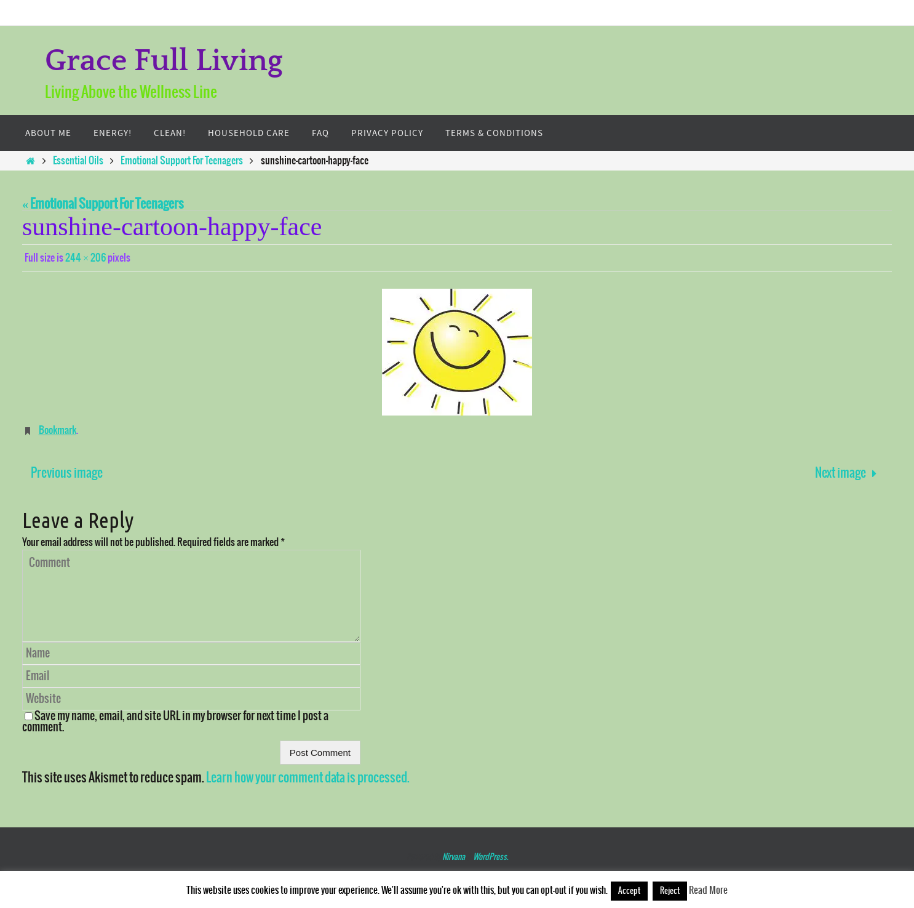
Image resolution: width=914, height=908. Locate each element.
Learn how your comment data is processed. (308, 778)
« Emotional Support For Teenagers (103, 204)
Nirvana (453, 857)
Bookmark (57, 430)
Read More (708, 890)
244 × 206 (85, 257)
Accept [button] (629, 891)
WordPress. (490, 857)
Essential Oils (78, 160)
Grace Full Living (164, 61)
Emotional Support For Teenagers (182, 160)
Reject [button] (670, 891)
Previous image (67, 473)
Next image (849, 473)
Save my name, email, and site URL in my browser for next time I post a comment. (175, 722)
